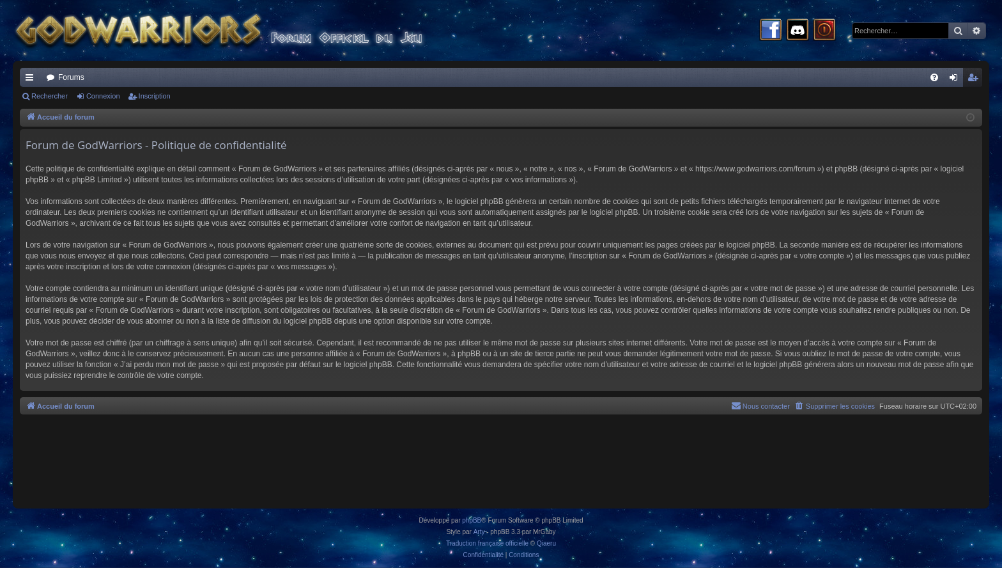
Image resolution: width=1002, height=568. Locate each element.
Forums (71, 77)
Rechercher (49, 96)
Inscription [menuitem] (975, 80)
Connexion (103, 96)
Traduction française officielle (487, 543)
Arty (479, 531)
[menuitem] (934, 77)
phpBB (471, 520)
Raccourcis (32, 80)
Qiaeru (546, 543)
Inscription (155, 96)
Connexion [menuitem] (956, 80)
